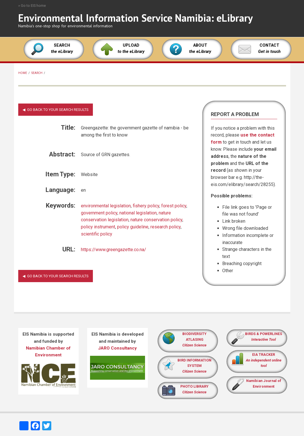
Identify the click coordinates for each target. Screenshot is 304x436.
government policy (99, 213)
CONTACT (269, 45)
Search (36, 73)
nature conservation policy (156, 219)
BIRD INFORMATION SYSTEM (194, 366)
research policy (165, 227)
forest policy (173, 205)
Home (22, 73)
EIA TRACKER (263, 354)
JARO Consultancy (117, 348)
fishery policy (146, 205)
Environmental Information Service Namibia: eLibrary (135, 17)
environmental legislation (106, 205)
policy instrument (98, 227)
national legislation (138, 213)
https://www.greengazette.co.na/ (113, 249)
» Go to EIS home (32, 5)
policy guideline (132, 227)
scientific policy (96, 234)
